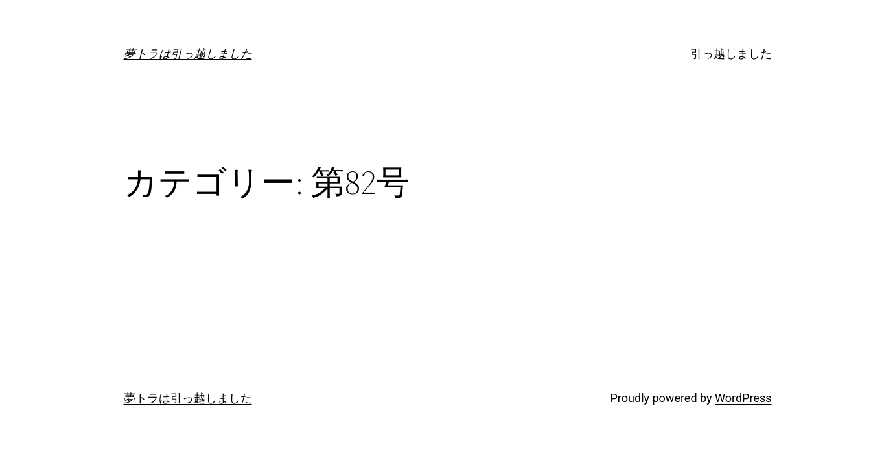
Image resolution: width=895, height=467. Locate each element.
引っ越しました (731, 53)
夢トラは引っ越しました (188, 53)
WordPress (743, 398)
